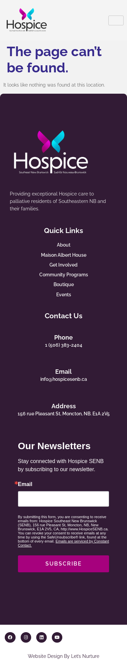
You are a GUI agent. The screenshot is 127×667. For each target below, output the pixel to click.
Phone (63, 337)
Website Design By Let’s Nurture (63, 656)
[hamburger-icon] (116, 20)
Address (63, 406)
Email (63, 371)
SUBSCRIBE (63, 563)
